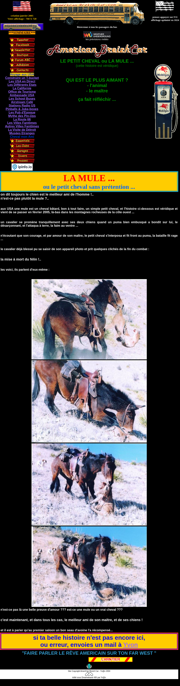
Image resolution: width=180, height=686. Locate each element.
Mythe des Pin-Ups (22, 116)
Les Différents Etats (21, 84)
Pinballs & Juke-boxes (22, 109)
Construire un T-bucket (22, 78)
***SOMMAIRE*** (22, 32)
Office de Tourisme (22, 91)
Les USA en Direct (22, 81)
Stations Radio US (22, 105)
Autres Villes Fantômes (22, 126)
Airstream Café (22, 102)
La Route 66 (22, 119)
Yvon (130, 644)
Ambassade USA (22, 95)
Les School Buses (22, 98)
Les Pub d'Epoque (22, 112)
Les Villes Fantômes (22, 122)
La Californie (22, 88)
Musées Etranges (22, 133)
